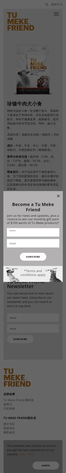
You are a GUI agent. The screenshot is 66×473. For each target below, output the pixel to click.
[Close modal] (58, 196)
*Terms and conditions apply (33, 273)
